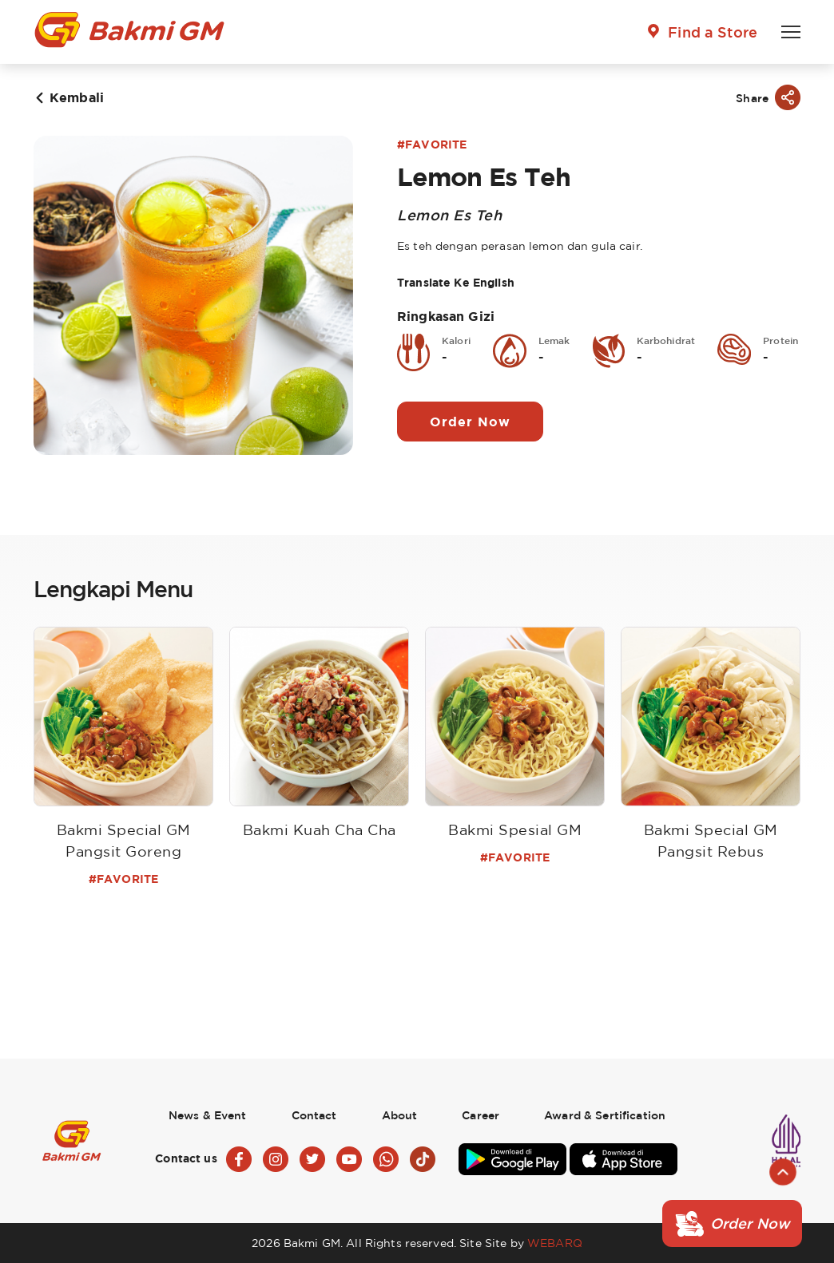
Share (752, 98)
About (400, 1115)
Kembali (77, 97)
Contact (314, 1115)
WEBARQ (554, 1243)
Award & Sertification (604, 1115)
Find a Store (712, 32)
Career (480, 1115)
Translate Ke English (455, 282)
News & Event (208, 1115)
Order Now (470, 421)
